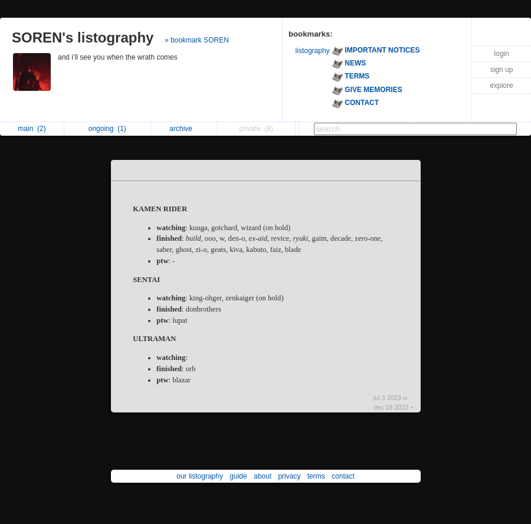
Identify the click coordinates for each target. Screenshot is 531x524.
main (31, 129)
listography (313, 51)
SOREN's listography (82, 37)
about (262, 476)
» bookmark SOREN (197, 40)
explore (501, 85)
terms (316, 476)
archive (183, 129)
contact (343, 476)
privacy (289, 476)
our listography (199, 476)
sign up (501, 70)
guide (238, 476)
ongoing (107, 129)
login (501, 54)
